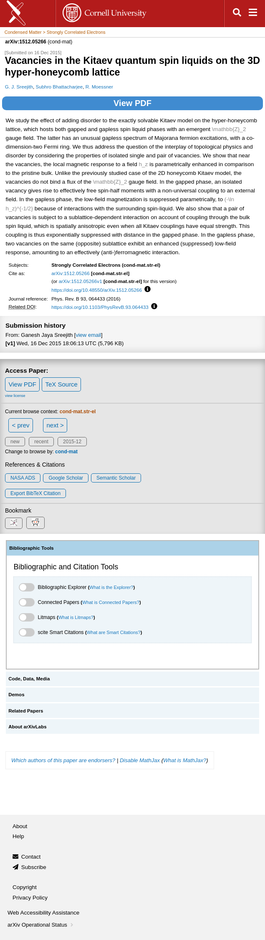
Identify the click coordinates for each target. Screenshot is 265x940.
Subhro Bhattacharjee (59, 86)
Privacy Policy (30, 898)
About (20, 826)
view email (88, 335)
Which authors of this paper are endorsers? (63, 760)
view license (15, 396)
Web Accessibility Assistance (43, 913)
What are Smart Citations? (114, 632)
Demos (16, 694)
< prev (21, 425)
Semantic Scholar (116, 478)
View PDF (132, 103)
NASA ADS (22, 478)
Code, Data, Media (29, 678)
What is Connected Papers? (110, 602)
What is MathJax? (184, 760)
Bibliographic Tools (31, 548)
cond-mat (66, 452)
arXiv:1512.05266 (70, 273)
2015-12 (72, 442)
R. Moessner (99, 86)
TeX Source (61, 384)
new (15, 442)
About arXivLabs (27, 726)
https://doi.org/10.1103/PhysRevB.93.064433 (100, 307)
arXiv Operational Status (41, 925)
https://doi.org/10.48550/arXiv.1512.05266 (96, 290)
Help (18, 836)
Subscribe (33, 867)
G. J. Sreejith (19, 86)
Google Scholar (65, 478)
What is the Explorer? (111, 587)
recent (41, 442)
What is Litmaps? (75, 617)
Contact (31, 857)
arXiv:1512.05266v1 (80, 281)
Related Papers (25, 710)
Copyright (25, 887)
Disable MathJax (140, 760)
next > (54, 425)
